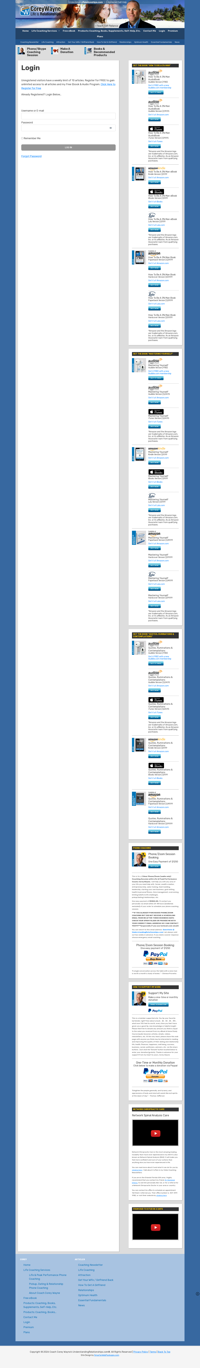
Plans (100, 36)
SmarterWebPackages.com (106, 1355)
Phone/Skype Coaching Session (36, 52)
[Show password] (111, 128)
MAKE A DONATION (158, 1004)
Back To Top (164, 1352)
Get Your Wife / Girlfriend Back (81, 42)
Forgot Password (31, 156)
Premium (173, 31)
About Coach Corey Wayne (44, 1293)
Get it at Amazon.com (158, 115)
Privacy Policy (140, 1352)
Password (27, 122)
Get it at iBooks (155, 202)
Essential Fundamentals (161, 42)
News (177, 42)
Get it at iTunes (155, 141)
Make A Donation (66, 50)
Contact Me (149, 31)
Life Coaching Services (46, 31)
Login (162, 31)
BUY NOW (154, 119)
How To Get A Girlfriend (107, 42)
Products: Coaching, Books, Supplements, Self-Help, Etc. (109, 31)
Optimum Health (141, 42)
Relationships (125, 42)
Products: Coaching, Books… (39, 1312)
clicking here (137, 1170)
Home (25, 31)
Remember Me (31, 138)
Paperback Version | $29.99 (160, 300)
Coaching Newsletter (29, 42)
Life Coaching (48, 42)
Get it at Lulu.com (156, 225)
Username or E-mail (32, 110)
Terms (153, 1352)
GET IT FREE (156, 92)
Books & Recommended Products (104, 52)
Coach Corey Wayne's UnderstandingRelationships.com (40, 9)
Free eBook (69, 31)
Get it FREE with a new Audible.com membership (159, 86)
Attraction (60, 42)
